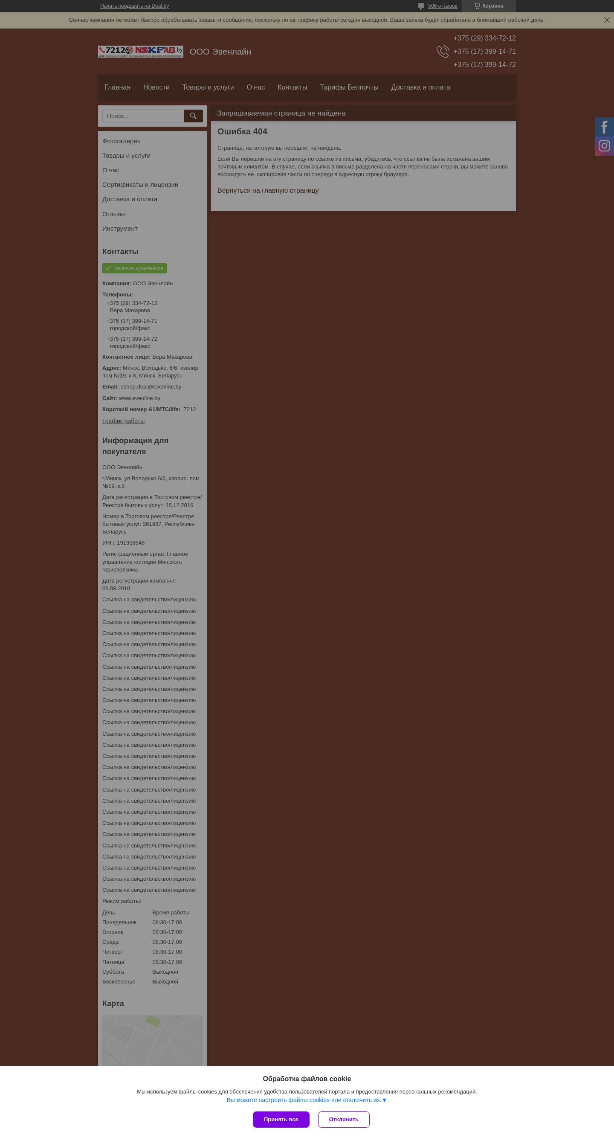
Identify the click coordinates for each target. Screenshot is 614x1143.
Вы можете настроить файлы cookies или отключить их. (303, 1100)
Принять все (281, 1119)
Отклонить (344, 1119)
